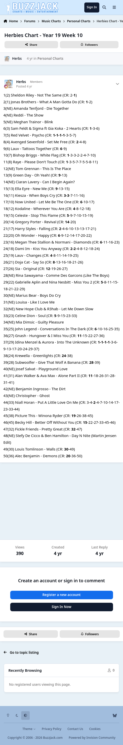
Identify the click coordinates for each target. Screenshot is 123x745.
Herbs (17, 58)
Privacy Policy (51, 729)
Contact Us (75, 729)
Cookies (94, 729)
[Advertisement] (61, 501)
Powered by (92, 738)
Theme (29, 729)
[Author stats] (118, 84)
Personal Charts (50, 58)
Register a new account (61, 594)
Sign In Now (61, 606)
